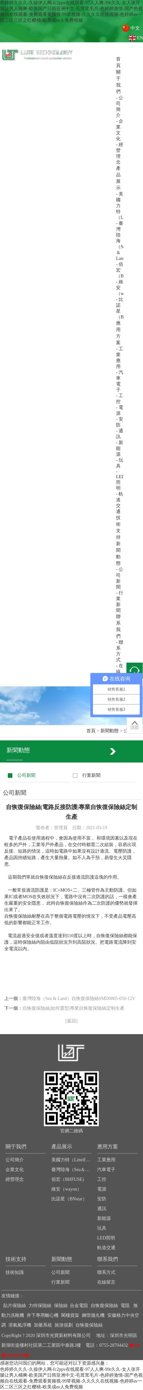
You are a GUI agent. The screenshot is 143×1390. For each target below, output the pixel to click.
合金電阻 (79, 1305)
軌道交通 (106, 1247)
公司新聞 (26, 775)
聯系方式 (106, 1272)
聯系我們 (107, 1259)
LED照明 (106, 1237)
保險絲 (61, 1305)
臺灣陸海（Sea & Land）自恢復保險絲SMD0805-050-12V (79, 998)
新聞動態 (109, 730)
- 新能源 (119, 448)
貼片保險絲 (14, 1305)
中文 (135, 28)
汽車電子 (106, 1169)
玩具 (101, 1228)
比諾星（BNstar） (69, 1198)
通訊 (101, 1208)
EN (140, 37)
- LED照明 (120, 480)
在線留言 (106, 1282)
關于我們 (16, 1146)
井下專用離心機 (42, 1315)
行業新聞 (91, 775)
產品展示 (61, 1146)
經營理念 (15, 1179)
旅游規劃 (64, 1325)
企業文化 (15, 1169)
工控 (101, 1179)
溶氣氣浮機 (19, 1325)
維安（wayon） (66, 1189)
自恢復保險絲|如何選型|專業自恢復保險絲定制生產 (73, 1008)
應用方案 (107, 1146)
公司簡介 (15, 1159)
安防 (101, 1198)
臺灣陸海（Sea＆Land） (71, 1169)
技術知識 (15, 1272)
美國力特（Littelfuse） (71, 1159)
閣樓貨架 (70, 1315)
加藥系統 (43, 1325)
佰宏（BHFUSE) (67, 1179)
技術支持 (16, 1259)
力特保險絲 (40, 1305)
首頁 (91, 730)
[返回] (71, 1021)
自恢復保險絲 (104, 1305)
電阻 (125, 1305)
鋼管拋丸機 (93, 1315)
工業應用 (106, 1159)
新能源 (104, 1218)
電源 (101, 1189)
